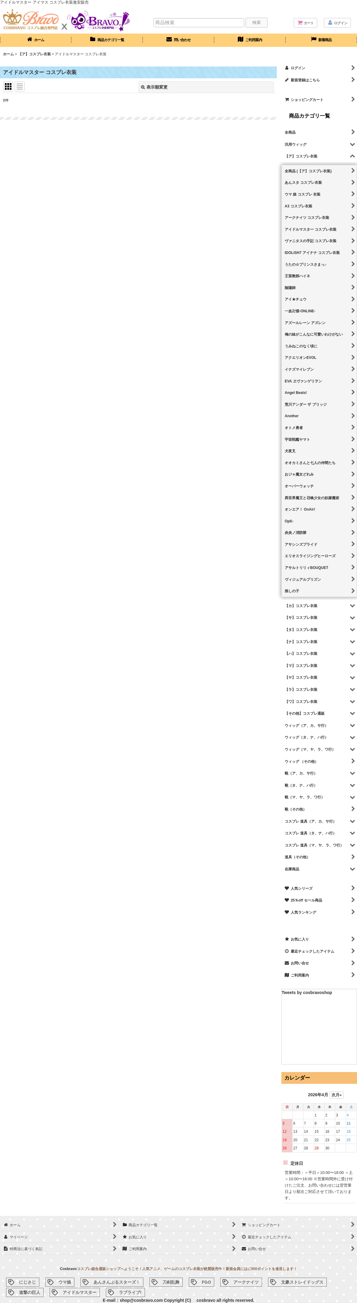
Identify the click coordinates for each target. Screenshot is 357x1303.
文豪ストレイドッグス (302, 1282)
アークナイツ (246, 1282)
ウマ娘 (64, 1282)
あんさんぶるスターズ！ (116, 1282)
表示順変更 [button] (154, 87)
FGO (206, 1282)
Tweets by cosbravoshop (307, 992)
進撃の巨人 (29, 1292)
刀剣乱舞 (170, 1282)
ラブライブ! (130, 1292)
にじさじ (27, 1282)
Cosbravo (68, 1269)
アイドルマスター (80, 1292)
